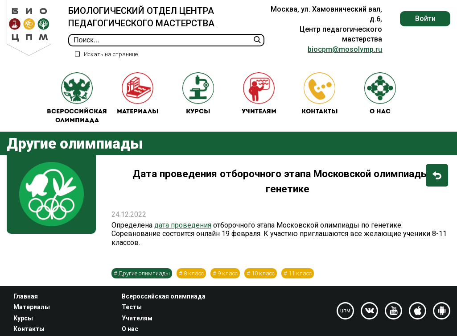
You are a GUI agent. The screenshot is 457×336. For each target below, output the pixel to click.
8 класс (194, 275)
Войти (425, 18)
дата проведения (182, 228)
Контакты (319, 94)
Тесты (132, 307)
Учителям (259, 94)
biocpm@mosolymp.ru (345, 49)
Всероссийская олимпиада (77, 99)
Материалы (138, 94)
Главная (25, 296)
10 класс (263, 275)
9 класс (228, 275)
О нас (380, 94)
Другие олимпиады (144, 275)
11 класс (300, 275)
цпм (345, 310)
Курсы (198, 94)
